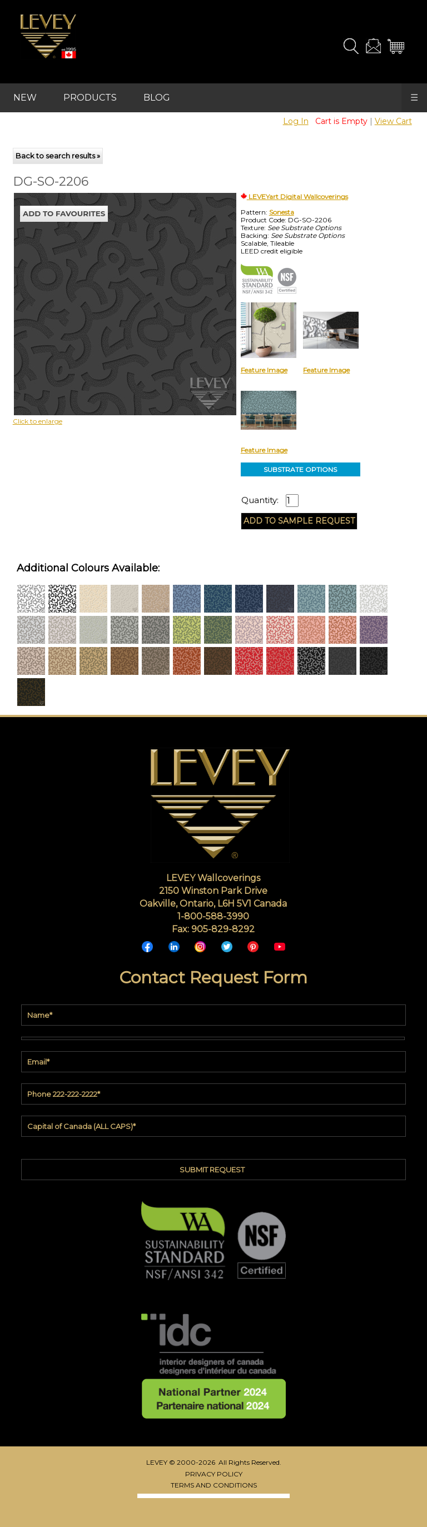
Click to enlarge (37, 421)
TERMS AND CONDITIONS (214, 1485)
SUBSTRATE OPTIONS (300, 469)
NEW (25, 97)
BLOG (156, 97)
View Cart (393, 121)
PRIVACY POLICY (213, 1474)
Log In (296, 121)
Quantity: (260, 500)
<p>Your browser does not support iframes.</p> (104, 290)
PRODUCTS (90, 97)
